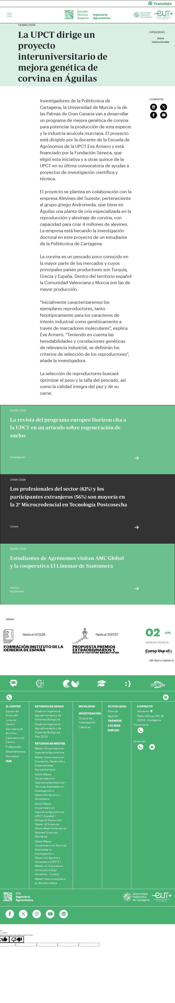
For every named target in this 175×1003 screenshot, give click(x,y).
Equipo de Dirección (12, 713)
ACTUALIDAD (117, 706)
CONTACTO (145, 706)
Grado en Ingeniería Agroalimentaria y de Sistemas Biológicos (48, 715)
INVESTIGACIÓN (90, 713)
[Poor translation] (16, 939)
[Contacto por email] (166, 697)
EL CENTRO (13, 706)
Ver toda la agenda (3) (161, 660)
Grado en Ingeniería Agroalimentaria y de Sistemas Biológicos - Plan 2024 (48, 730)
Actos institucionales (160, 40)
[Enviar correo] (164, 114)
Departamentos (15, 751)
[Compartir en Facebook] (153, 114)
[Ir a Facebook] (9, 914)
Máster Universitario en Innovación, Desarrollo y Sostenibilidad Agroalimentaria (50, 763)
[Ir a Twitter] (23, 914)
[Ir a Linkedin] (63, 914)
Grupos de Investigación (87, 720)
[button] (133, 3)
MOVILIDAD (87, 706)
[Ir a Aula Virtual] (101, 685)
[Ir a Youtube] (50, 914)
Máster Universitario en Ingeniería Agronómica (49, 750)
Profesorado (13, 746)
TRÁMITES (115, 720)
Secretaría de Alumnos (14, 731)
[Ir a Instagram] (36, 914)
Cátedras (84, 727)
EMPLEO (113, 730)
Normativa (12, 756)
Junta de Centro (11, 722)
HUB (9, 761)
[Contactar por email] (152, 747)
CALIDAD (114, 725)
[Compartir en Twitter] (164, 106)
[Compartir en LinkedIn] (153, 106)
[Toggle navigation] (9, 15)
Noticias (113, 711)
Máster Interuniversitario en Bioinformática (50, 880)
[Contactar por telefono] (9, 697)
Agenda (113, 715)
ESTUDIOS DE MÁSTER (50, 743)
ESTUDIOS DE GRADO (49, 706)
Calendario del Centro (15, 739)
